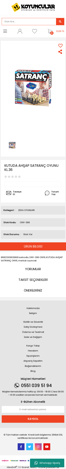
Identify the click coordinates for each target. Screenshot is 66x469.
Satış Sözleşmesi (33, 326)
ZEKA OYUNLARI (26, 210)
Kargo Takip (33, 345)
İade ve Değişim (33, 337)
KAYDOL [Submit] (33, 419)
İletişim (33, 313)
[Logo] (33, 7)
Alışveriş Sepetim (33, 360)
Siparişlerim (33, 355)
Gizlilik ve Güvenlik (33, 321)
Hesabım (33, 350)
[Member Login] (19, 31)
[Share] (60, 52)
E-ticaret (24, 467)
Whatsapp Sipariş (47, 463)
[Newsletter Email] (33, 409)
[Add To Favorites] (60, 45)
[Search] (29, 21)
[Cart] (55, 31)
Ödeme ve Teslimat (33, 332)
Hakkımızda (33, 308)
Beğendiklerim (33, 366)
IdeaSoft (12, 467)
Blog (33, 371)
